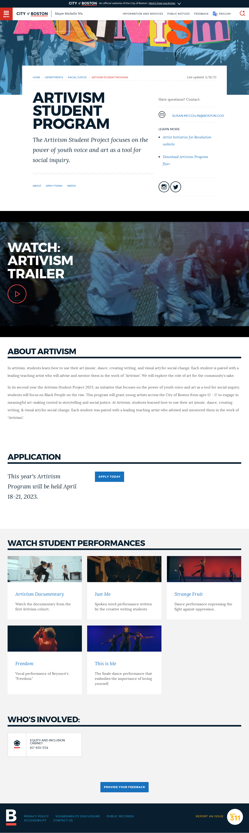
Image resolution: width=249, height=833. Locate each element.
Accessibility (35, 820)
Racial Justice (77, 77)
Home (36, 77)
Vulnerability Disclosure (78, 816)
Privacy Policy (36, 816)
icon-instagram (164, 186)
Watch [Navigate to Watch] (71, 186)
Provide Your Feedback (124, 787)
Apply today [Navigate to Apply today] (54, 186)
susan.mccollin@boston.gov (198, 115)
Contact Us (63, 820)
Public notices (178, 14)
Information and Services (143, 14)
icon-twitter (175, 186)
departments (54, 77)
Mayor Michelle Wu (68, 13)
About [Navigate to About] (37, 186)
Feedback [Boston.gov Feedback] (201, 14)
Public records (120, 816)
